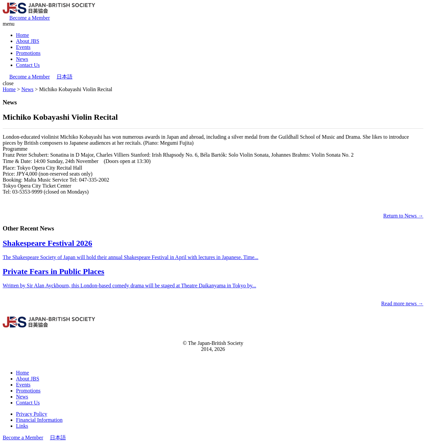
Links (22, 426)
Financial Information (39, 420)
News (22, 59)
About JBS (27, 41)
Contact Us (28, 65)
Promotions (28, 53)
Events (23, 47)
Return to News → (403, 216)
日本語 (65, 76)
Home (22, 35)
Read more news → (402, 303)
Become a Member (29, 18)
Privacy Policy (31, 414)
